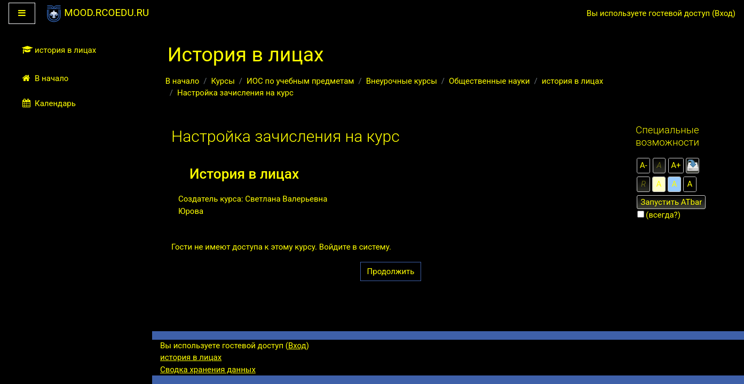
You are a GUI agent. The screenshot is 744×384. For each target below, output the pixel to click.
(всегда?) (663, 215)
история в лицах (572, 81)
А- (643, 165)
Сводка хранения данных (208, 369)
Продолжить (391, 271)
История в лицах (244, 174)
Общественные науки (489, 81)
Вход (724, 13)
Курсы (222, 81)
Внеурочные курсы (401, 81)
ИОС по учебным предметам (300, 81)
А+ (675, 165)
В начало (182, 81)
